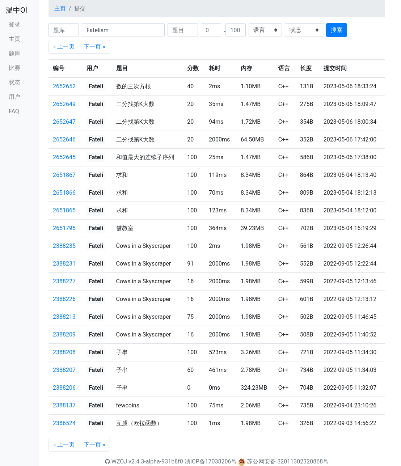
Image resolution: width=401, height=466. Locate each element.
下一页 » (94, 46)
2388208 (64, 352)
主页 (14, 38)
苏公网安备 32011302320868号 (288, 461)
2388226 (64, 299)
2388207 (64, 370)
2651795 (64, 228)
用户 (14, 96)
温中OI (16, 10)
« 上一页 (64, 46)
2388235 (64, 245)
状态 (14, 82)
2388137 (64, 405)
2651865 (64, 210)
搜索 (336, 29)
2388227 (64, 281)
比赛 (14, 67)
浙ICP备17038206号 (211, 461)
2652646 (64, 139)
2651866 (64, 192)
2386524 (64, 423)
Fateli (96, 86)
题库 (14, 53)
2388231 (64, 263)
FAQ (14, 111)
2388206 (64, 387)
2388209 (64, 334)
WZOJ (116, 461)
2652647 (64, 121)
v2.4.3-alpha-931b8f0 (155, 461)
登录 (14, 24)
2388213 (64, 316)
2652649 (64, 104)
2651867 (64, 174)
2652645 (64, 157)
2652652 (64, 86)
